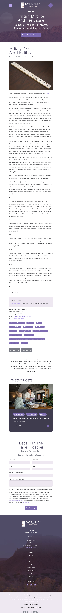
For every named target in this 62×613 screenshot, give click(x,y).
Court (38, 323)
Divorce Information (17, 323)
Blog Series (28, 327)
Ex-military (39, 327)
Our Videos (31, 571)
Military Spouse (16, 335)
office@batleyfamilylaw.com (22, 316)
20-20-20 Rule (15, 327)
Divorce (30, 323)
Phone (11, 466)
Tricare (24, 343)
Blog (31, 574)
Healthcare (14, 343)
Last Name (35, 460)
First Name (12, 460)
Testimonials (31, 568)
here (48, 94)
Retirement (29, 335)
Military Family (25, 331)
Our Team (31, 559)
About (31, 556)
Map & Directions (31, 547)
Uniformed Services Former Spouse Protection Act (27, 339)
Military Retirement (40, 331)
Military (13, 331)
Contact (31, 577)
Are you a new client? (16, 472)
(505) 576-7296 (16, 303)
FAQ (31, 565)
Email (33, 466)
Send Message (31, 508)
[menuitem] (23, 607)
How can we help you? (17, 479)
